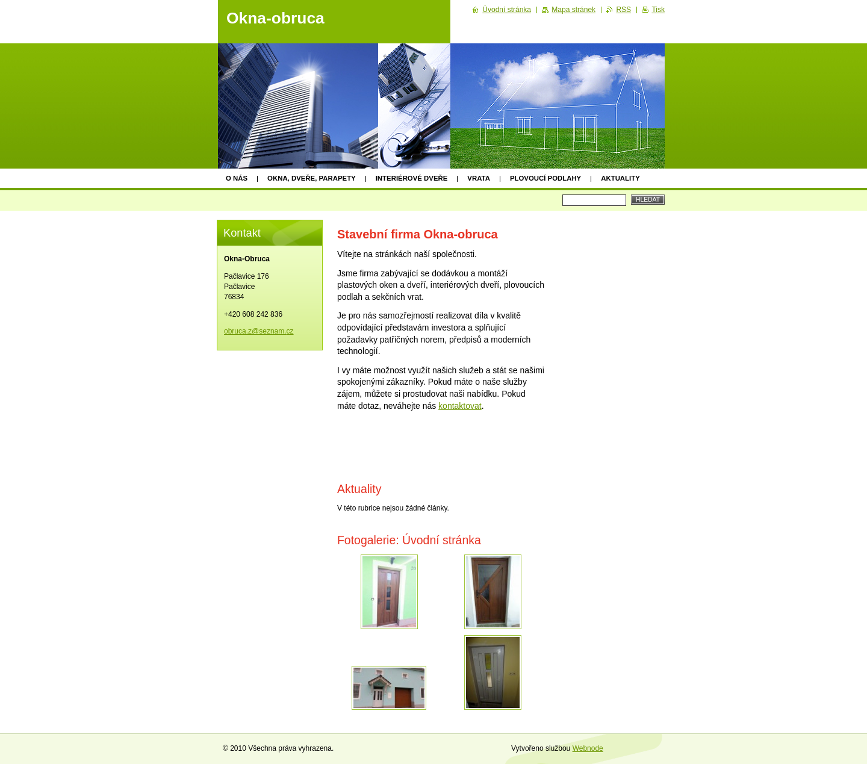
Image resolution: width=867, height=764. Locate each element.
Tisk (658, 9)
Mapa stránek (573, 9)
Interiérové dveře (412, 178)
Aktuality (620, 178)
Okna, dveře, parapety (311, 178)
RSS (623, 9)
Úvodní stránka (506, 9)
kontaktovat (460, 406)
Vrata (478, 178)
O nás (236, 178)
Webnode (588, 748)
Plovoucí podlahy (545, 178)
